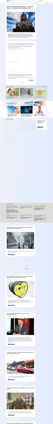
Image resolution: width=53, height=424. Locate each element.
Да (38, 117)
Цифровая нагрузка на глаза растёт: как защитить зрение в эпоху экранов (13, 108)
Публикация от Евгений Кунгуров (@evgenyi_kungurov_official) (17, 72)
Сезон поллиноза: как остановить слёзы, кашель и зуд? (12, 97)
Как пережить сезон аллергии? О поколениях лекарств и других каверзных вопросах (39, 177)
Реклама (37, 2)
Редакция (35, 2)
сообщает (23, 37)
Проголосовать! (40, 120)
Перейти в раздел (44, 86)
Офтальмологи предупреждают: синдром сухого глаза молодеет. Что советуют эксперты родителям (26, 108)
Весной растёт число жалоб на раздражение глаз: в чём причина (39, 108)
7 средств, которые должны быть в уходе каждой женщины (12, 183)
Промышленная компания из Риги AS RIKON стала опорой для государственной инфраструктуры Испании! (40, 184)
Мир (7, 10)
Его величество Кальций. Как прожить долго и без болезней (26, 183)
